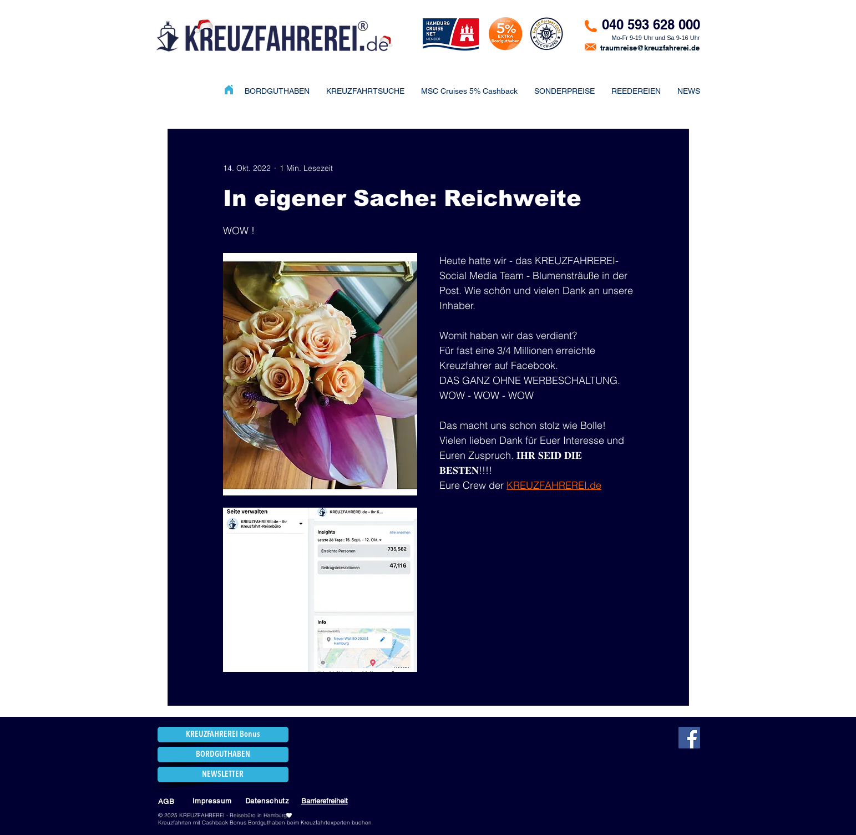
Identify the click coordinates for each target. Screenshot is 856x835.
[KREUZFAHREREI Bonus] (223, 734)
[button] (564, 91)
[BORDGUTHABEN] (223, 754)
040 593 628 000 (651, 24)
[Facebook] (689, 737)
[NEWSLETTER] (223, 774)
